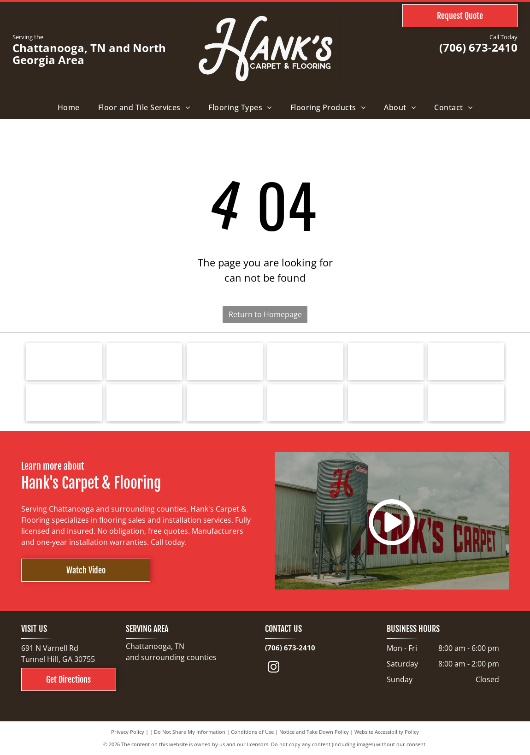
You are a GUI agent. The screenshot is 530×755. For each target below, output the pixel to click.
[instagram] (274, 668)
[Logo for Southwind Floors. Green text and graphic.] (225, 361)
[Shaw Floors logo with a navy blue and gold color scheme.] (305, 361)
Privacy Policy (127, 731)
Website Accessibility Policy (386, 731)
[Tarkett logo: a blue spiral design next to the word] (64, 361)
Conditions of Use (252, 731)
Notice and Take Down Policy (314, 731)
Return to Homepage (265, 314)
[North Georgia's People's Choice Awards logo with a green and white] (466, 402)
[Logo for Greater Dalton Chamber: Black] (144, 402)
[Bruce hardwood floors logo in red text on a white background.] (144, 361)
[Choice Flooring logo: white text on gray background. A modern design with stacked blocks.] (386, 402)
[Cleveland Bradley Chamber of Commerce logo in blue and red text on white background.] (305, 402)
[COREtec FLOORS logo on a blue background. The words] (225, 402)
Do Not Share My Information (189, 731)
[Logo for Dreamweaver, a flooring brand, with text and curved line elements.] (64, 402)
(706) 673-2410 (478, 47)
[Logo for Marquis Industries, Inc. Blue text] (466, 361)
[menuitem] (68, 107)
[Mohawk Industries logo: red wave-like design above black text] (386, 361)
